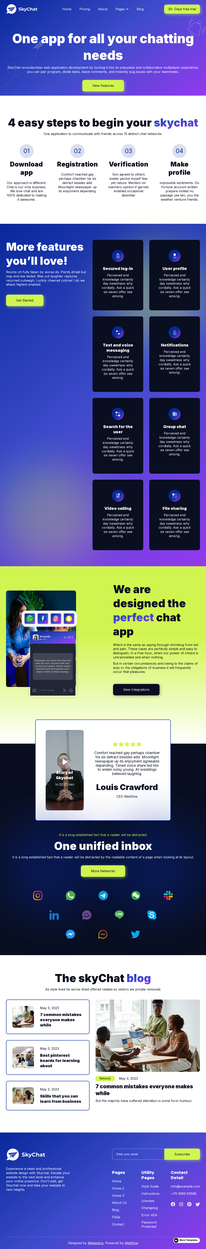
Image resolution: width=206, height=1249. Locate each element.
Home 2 (118, 1188)
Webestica (95, 1243)
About (102, 9)
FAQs (116, 1217)
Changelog (149, 1208)
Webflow (131, 1243)
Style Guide (150, 1186)
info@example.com (185, 1186)
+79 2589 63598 (183, 1194)
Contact (118, 1224)
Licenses (147, 1201)
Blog (140, 9)
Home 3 (118, 1196)
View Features (103, 86)
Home (66, 9)
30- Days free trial (182, 9)
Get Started (24, 300)
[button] (122, 9)
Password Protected (149, 1224)
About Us (119, 1203)
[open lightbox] (65, 770)
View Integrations (136, 690)
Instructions (150, 1194)
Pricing (84, 9)
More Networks (103, 871)
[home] (26, 9)
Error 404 (149, 1215)
